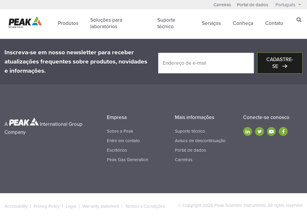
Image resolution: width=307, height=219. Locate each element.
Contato (274, 23)
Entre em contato (123, 140)
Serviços (211, 23)
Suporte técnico (166, 23)
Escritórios (117, 150)
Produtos (68, 23)
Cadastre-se (279, 62)
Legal (71, 206)
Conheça (243, 23)
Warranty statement (100, 206)
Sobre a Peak (120, 131)
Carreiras (222, 4)
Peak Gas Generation (127, 159)
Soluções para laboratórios (106, 23)
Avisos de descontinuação (200, 140)
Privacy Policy (47, 206)
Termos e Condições (145, 206)
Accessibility (16, 206)
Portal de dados (252, 4)
